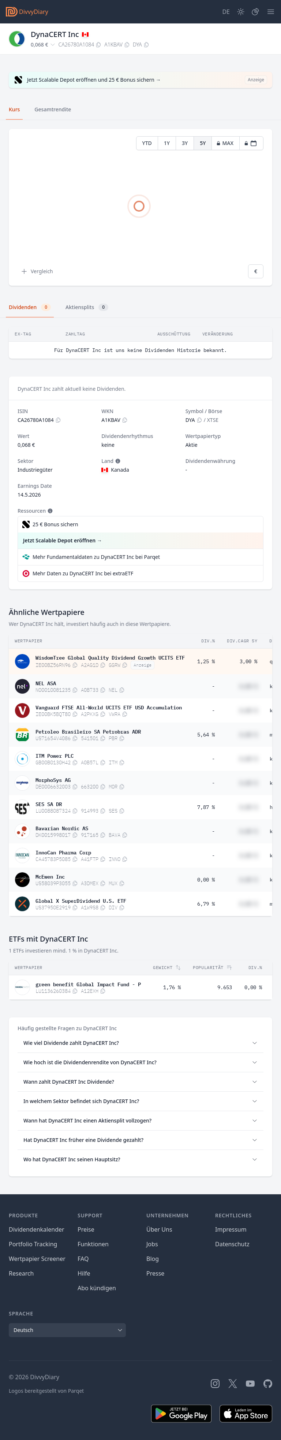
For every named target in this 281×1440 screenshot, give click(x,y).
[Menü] (270, 11)
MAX (224, 143)
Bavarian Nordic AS (61, 827)
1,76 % (172, 987)
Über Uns (159, 1229)
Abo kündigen (97, 1288)
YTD (147, 143)
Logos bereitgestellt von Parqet (46, 1390)
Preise (86, 1229)
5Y (203, 143)
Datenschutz (232, 1244)
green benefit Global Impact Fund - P (88, 983)
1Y (167, 143)
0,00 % (206, 879)
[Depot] (255, 11)
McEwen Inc (50, 876)
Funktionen (93, 1244)
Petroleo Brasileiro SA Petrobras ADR (88, 731)
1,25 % (206, 661)
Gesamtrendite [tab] (52, 109)
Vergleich (36, 271)
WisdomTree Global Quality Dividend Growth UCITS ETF (110, 657)
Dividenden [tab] (30, 307)
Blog (152, 1259)
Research (21, 1273)
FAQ (83, 1259)
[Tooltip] (117, 461)
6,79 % (206, 904)
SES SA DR (48, 803)
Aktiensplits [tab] (86, 307)
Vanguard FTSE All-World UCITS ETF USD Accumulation (108, 706)
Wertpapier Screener (37, 1259)
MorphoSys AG (53, 779)
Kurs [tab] (14, 109)
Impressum (231, 1229)
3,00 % (248, 661)
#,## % (248, 686)
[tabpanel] (140, 207)
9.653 (224, 987)
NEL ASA (45, 682)
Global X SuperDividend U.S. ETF (80, 900)
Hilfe (84, 1273)
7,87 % (206, 807)
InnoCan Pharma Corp (63, 852)
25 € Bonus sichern (55, 524)
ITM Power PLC (54, 755)
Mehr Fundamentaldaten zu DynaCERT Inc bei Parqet (96, 556)
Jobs (152, 1244)
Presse (155, 1273)
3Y (185, 143)
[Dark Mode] (240, 11)
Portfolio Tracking (33, 1244)
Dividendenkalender (36, 1229)
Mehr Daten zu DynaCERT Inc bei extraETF (83, 573)
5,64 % (206, 734)
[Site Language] (226, 12)
